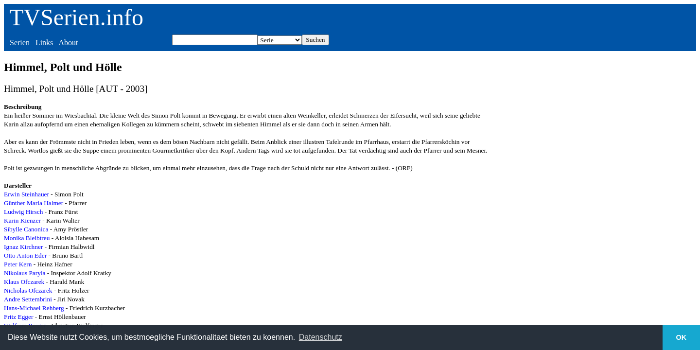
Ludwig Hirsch (23, 211)
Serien (20, 42)
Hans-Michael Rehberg (34, 308)
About (68, 42)
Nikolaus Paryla (25, 273)
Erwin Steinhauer (26, 194)
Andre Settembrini (28, 299)
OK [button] (681, 337)
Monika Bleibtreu (27, 238)
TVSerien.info (76, 17)
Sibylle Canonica (26, 229)
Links (44, 42)
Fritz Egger (18, 316)
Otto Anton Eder (25, 255)
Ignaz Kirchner (23, 246)
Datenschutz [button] (320, 337)
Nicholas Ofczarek (28, 290)
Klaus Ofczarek (24, 281)
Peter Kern (18, 264)
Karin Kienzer (22, 220)
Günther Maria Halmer (33, 203)
